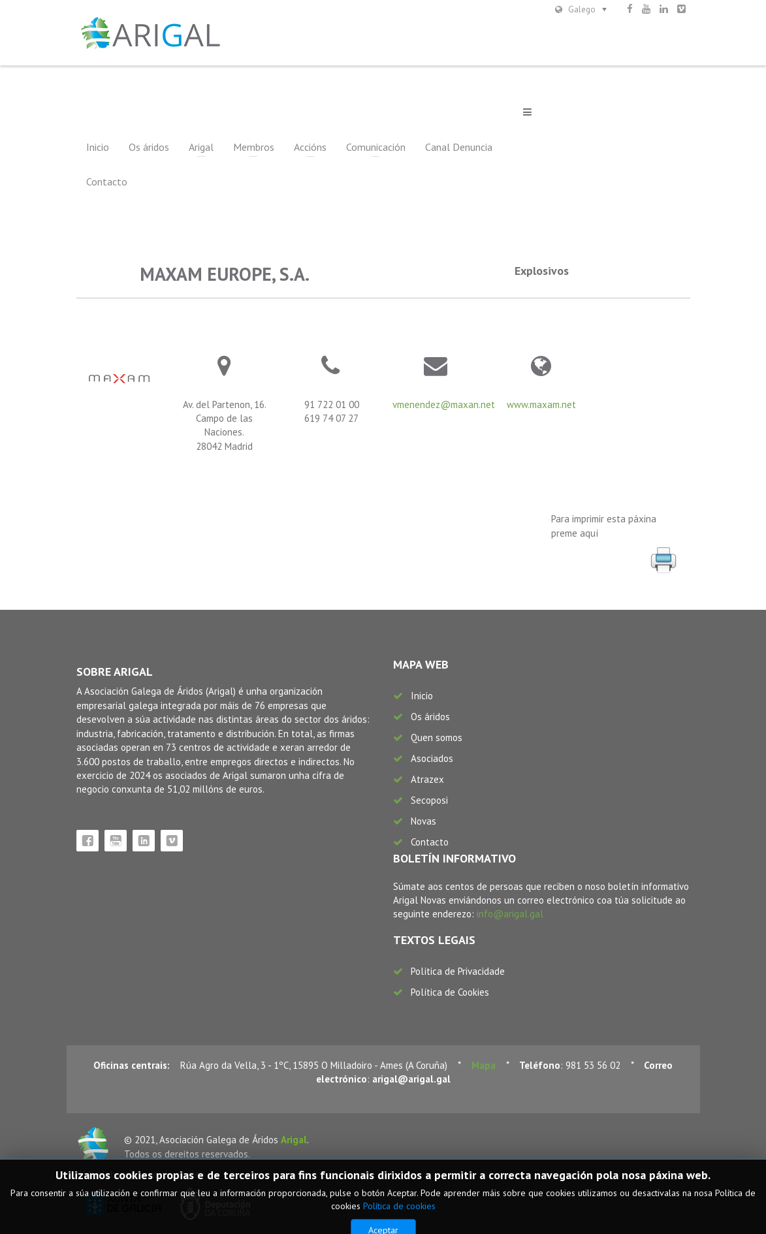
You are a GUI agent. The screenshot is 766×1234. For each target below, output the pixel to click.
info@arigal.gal (510, 914)
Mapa (483, 1065)
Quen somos (436, 737)
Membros (253, 146)
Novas (423, 821)
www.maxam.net (541, 404)
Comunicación (376, 146)
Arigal (201, 146)
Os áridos (149, 146)
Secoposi (429, 800)
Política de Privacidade (458, 971)
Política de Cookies (450, 992)
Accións (310, 146)
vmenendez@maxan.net (443, 404)
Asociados (432, 758)
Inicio (97, 146)
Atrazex (427, 779)
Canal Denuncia (458, 146)
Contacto (106, 181)
